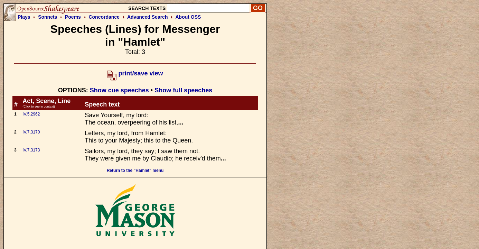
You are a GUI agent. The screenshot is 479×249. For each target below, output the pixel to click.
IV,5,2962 (31, 114)
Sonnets (47, 17)
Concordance (103, 17)
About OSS (188, 17)
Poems (73, 17)
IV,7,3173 (31, 150)
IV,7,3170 (31, 132)
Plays (24, 17)
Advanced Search (147, 17)
